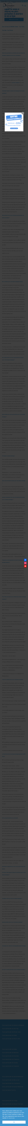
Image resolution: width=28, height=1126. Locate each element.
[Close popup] (23, 113)
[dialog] (14, 122)
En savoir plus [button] (11, 1118)
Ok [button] (14, 1122)
